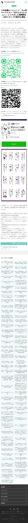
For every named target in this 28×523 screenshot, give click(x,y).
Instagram (18, 509)
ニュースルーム (4, 499)
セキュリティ (10, 520)
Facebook (10, 509)
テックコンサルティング (10, 511)
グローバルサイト (21, 513)
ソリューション (4, 490)
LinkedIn (14, 509)
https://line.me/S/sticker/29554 (11, 85)
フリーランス (13, 513)
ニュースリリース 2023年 (7, 258)
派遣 (3, 511)
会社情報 (3, 487)
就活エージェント (5, 513)
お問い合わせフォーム (6, 248)
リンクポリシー (16, 520)
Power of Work (4, 496)
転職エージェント (20, 511)
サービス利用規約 (22, 518)
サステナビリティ (4, 493)
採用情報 (3, 503)
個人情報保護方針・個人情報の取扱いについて (10, 518)
